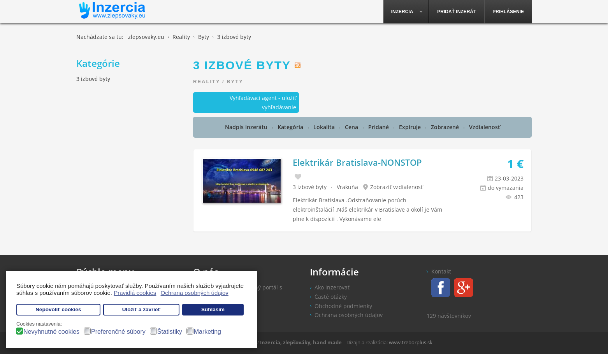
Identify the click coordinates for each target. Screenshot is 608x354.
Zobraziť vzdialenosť (396, 187)
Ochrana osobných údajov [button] (194, 292)
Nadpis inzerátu (247, 127)
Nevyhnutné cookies (51, 332)
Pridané (379, 127)
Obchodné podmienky (343, 306)
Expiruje (410, 127)
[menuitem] (406, 11)
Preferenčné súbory (118, 332)
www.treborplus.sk (410, 342)
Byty (235, 81)
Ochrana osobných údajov (349, 315)
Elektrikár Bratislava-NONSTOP (357, 162)
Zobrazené (445, 127)
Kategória (291, 127)
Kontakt (441, 271)
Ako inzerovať (332, 287)
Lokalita (324, 127)
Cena (352, 127)
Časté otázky (331, 296)
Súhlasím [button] (213, 309)
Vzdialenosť (484, 127)
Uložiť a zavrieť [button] (141, 309)
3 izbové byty (310, 187)
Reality (206, 81)
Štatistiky (169, 332)
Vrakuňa (347, 187)
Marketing (207, 332)
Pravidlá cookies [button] (135, 292)
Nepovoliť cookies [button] (58, 309)
